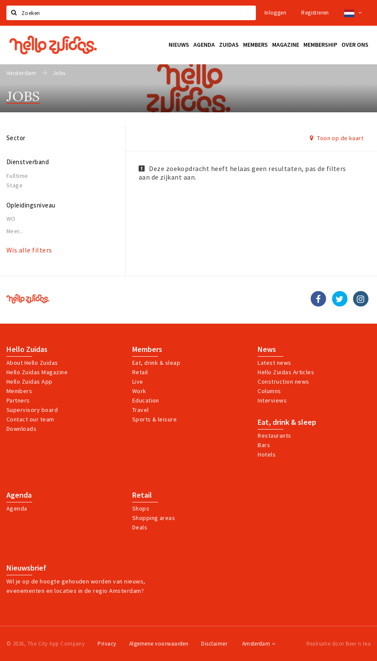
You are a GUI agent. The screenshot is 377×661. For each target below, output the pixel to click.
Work (139, 391)
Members (19, 391)
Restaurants (274, 435)
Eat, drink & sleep (287, 422)
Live (137, 381)
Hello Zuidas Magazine (37, 372)
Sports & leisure (154, 419)
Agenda (19, 495)
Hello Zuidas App (29, 381)
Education (145, 400)
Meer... (15, 231)
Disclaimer (214, 643)
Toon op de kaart (336, 138)
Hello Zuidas (26, 349)
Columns (269, 391)
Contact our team (30, 419)
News (267, 349)
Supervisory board (32, 410)
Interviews (272, 400)
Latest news (274, 363)
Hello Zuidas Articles (286, 372)
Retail (140, 372)
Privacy (107, 643)
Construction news (283, 381)
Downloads (21, 429)
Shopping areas (153, 518)
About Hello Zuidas (32, 363)
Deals (139, 527)
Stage (14, 185)
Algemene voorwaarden (159, 643)
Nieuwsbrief (26, 568)
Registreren (315, 12)
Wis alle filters (29, 250)
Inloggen (275, 12)
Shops (140, 508)
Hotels (267, 454)
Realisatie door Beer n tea (338, 643)
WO (11, 218)
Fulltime (17, 176)
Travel (140, 410)
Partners (18, 400)
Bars (264, 445)
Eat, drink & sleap (156, 363)
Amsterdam (258, 643)
